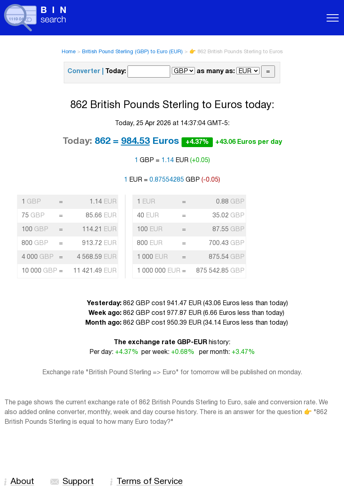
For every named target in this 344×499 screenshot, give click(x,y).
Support (78, 482)
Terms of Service (150, 482)
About (22, 482)
